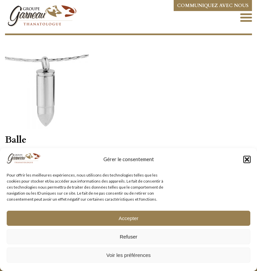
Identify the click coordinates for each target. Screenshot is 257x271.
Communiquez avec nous (213, 5)
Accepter (128, 218)
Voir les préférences (128, 255)
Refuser (129, 237)
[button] (247, 159)
